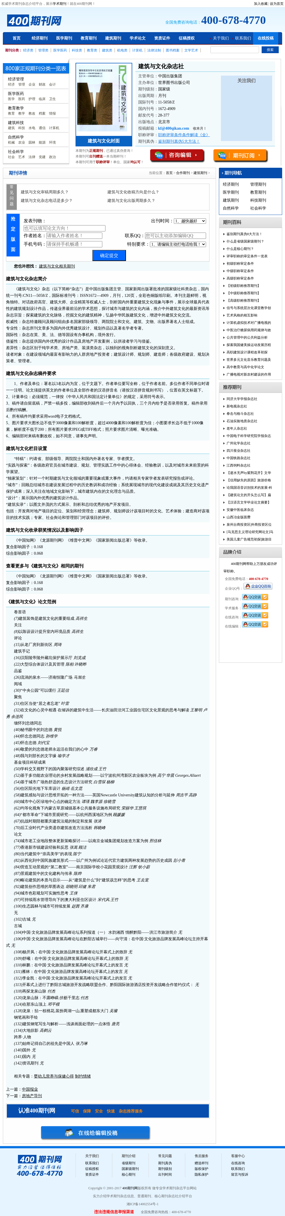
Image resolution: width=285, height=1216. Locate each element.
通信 (42, 128)
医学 (11, 99)
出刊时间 (165, 1174)
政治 (52, 157)
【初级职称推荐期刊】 (244, 286)
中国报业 (30, 1089)
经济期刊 (40, 38)
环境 (52, 142)
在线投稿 (266, 38)
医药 (21, 99)
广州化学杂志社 (239, 443)
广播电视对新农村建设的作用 (249, 374)
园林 (31, 142)
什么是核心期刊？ (240, 249)
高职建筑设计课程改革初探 (247, 352)
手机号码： (63, 244)
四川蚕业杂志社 (239, 451)
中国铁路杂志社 (239, 458)
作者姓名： (63, 236)
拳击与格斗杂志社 (240, 414)
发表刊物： (64, 224)
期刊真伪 (165, 1163)
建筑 (11, 128)
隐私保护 (201, 1174)
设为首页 (277, 4)
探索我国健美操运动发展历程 (249, 345)
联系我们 (243, 38)
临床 (42, 99)
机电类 (122, 50)
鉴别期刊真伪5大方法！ (179, 141)
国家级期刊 (130, 1169)
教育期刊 (89, 38)
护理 (31, 99)
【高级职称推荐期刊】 (244, 301)
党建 (42, 157)
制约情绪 (83, 1076)
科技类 (77, 50)
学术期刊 (59, 4)
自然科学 (231, 208)
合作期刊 (183, 173)
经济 (11, 84)
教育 (11, 113)
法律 (31, 157)
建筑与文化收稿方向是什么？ (133, 192)
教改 (31, 113)
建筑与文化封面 (104, 140)
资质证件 (162, 38)
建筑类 (107, 50)
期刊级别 (165, 1169)
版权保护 (201, 1169)
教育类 (92, 50)
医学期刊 (64, 38)
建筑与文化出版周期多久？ (131, 200)
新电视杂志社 (237, 406)
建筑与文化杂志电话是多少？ (47, 200)
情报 (52, 113)
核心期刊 (128, 1174)
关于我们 (221, 38)
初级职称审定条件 (240, 264)
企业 (31, 84)
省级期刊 (128, 1163)
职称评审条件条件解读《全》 (184, 135)
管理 (21, 84)
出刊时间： (178, 221)
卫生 (52, 99)
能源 (42, 142)
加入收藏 (261, 4)
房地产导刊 (32, 1096)
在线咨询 (238, 1163)
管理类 (43, 50)
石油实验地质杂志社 (242, 421)
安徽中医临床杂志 (240, 510)
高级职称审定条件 (240, 278)
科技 (21, 128)
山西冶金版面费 (239, 517)
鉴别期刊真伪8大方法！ (244, 234)
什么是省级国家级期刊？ (245, 241)
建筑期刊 (113, 38)
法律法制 (154, 50)
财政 (42, 84)
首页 (17, 38)
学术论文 (138, 38)
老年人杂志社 (237, 428)
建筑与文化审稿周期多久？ (45, 192)
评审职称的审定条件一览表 (247, 256)
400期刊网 (130, 1188)
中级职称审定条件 (240, 271)
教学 (21, 113)
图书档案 (173, 50)
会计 (52, 84)
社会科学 (258, 208)
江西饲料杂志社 (239, 465)
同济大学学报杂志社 (242, 399)
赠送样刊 (201, 1163)
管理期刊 (258, 184)
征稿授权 (187, 38)
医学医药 (60, 50)
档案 (42, 113)
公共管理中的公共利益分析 (247, 337)
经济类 (28, 50)
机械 (11, 142)
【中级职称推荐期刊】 (244, 293)
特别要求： (166, 244)
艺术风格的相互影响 (242, 315)
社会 (11, 157)
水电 (31, 128)
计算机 (137, 50)
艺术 (21, 157)
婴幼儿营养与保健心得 (54, 1076)
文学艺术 (191, 50)
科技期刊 (258, 200)
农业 (21, 142)
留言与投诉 (239, 1174)
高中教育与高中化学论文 (245, 367)
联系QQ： (165, 236)
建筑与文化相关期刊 (57, 266)
